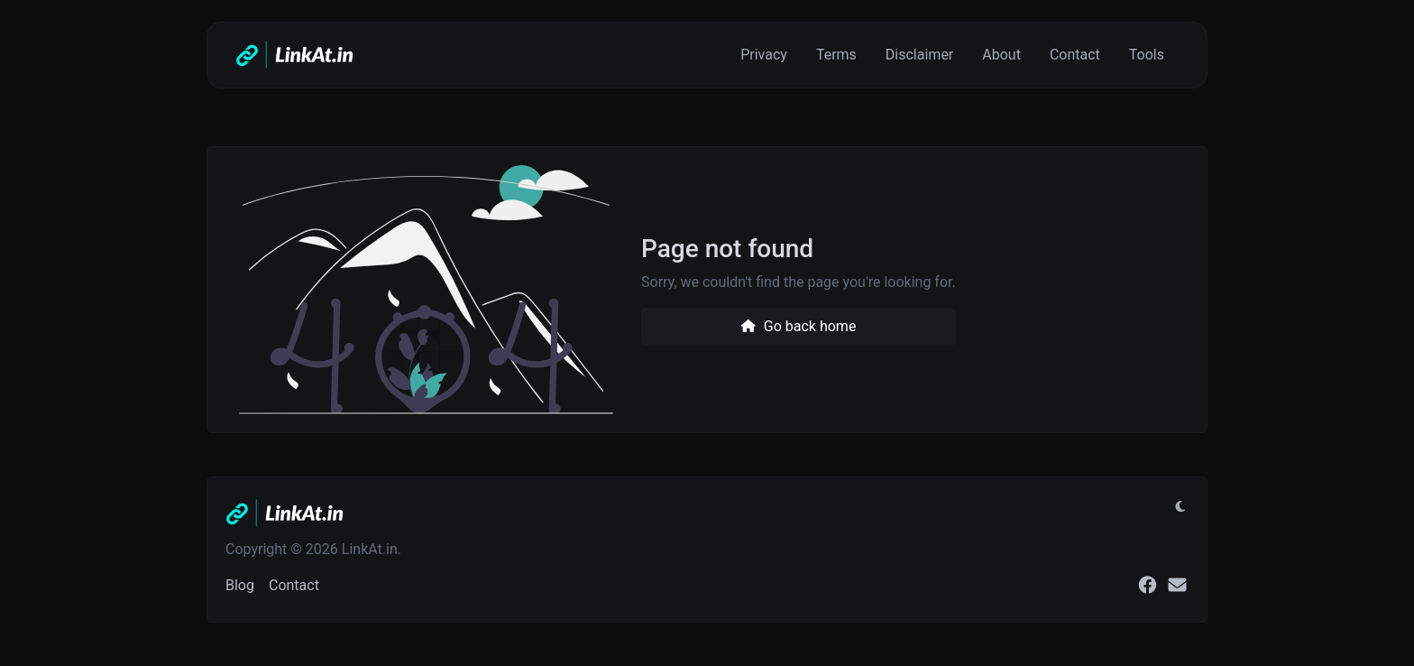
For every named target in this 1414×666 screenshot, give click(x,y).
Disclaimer (919, 54)
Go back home (798, 326)
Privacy (763, 54)
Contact (1075, 54)
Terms (836, 54)
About (1001, 54)
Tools (1146, 54)
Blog (239, 585)
